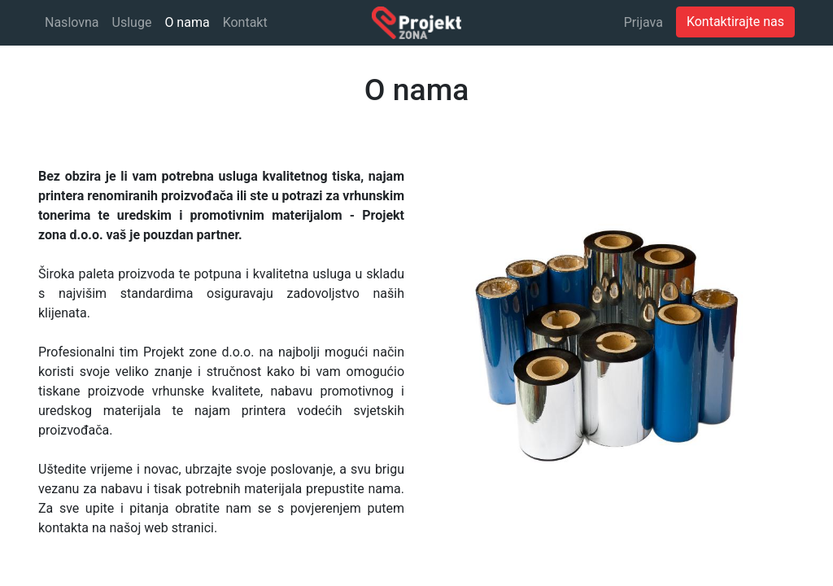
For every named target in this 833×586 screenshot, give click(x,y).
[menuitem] (72, 23)
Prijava (643, 22)
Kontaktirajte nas (735, 21)
